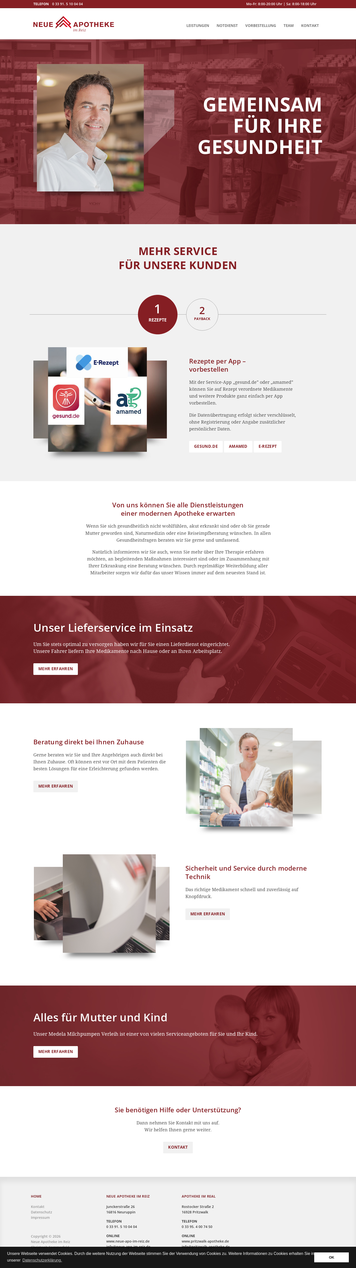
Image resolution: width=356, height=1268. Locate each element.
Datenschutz (41, 1212)
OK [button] (331, 1257)
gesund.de (206, 446)
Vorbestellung (260, 25)
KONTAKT (178, 1147)
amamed (238, 446)
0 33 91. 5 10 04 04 (67, 3)
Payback (202, 312)
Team (289, 25)
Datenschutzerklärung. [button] (42, 1260)
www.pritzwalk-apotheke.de (205, 1241)
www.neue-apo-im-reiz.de (128, 1241)
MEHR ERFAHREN (55, 668)
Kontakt (310, 25)
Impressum (40, 1217)
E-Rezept (268, 446)
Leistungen (197, 25)
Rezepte (157, 311)
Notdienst (227, 25)
